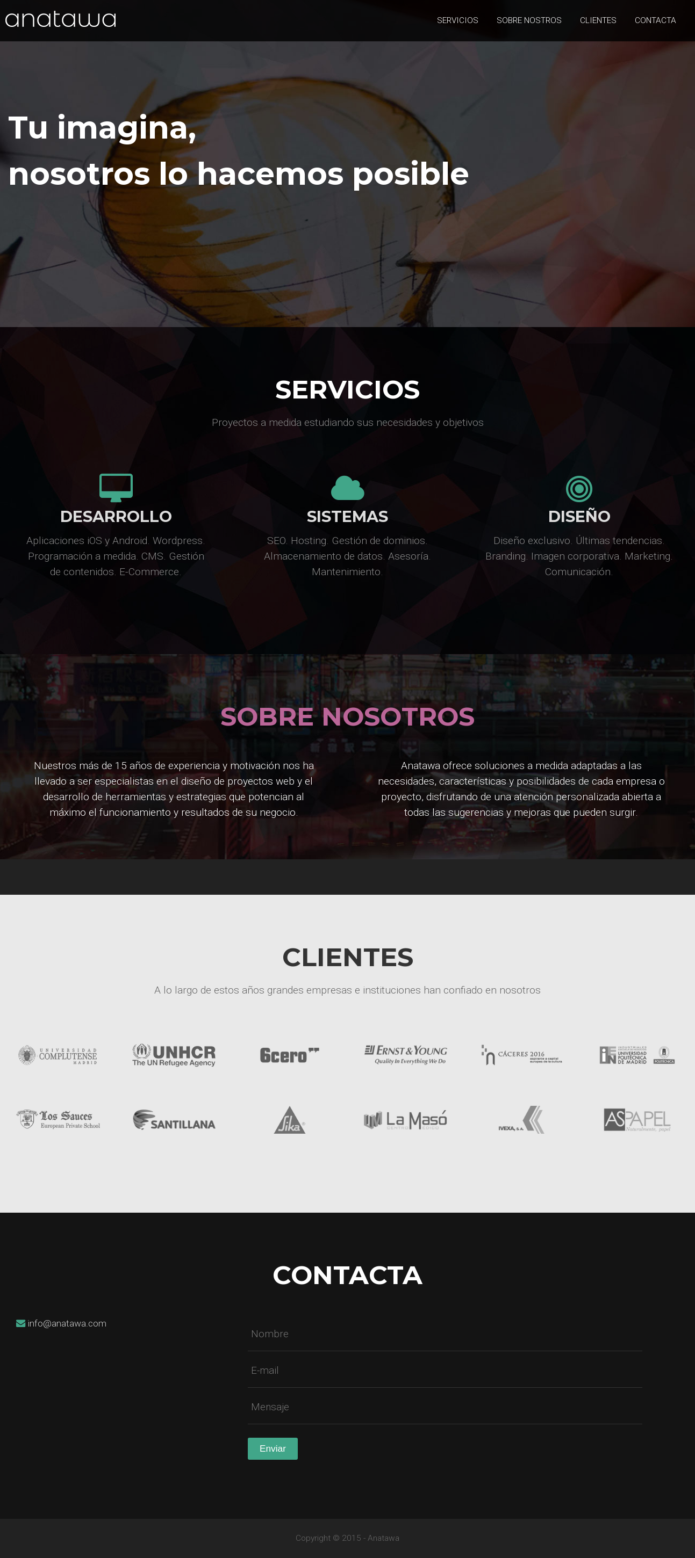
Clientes (598, 20)
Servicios (457, 20)
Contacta (655, 20)
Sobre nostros (529, 20)
